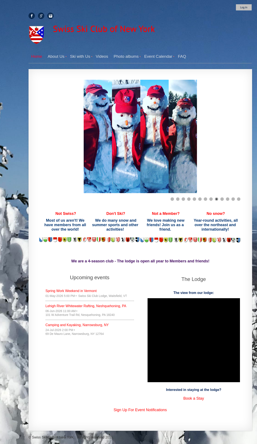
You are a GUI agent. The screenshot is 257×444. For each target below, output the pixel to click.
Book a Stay (193, 398)
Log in (243, 7)
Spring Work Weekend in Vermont (71, 291)
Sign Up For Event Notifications (140, 410)
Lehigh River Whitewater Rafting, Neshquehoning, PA (86, 306)
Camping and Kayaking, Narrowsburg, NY (77, 325)
